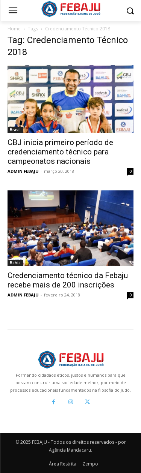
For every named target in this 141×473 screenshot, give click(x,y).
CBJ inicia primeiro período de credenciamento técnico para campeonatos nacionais (60, 152)
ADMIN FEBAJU (23, 171)
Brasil (15, 129)
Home (14, 28)
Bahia (15, 262)
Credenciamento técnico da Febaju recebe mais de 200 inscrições (68, 280)
